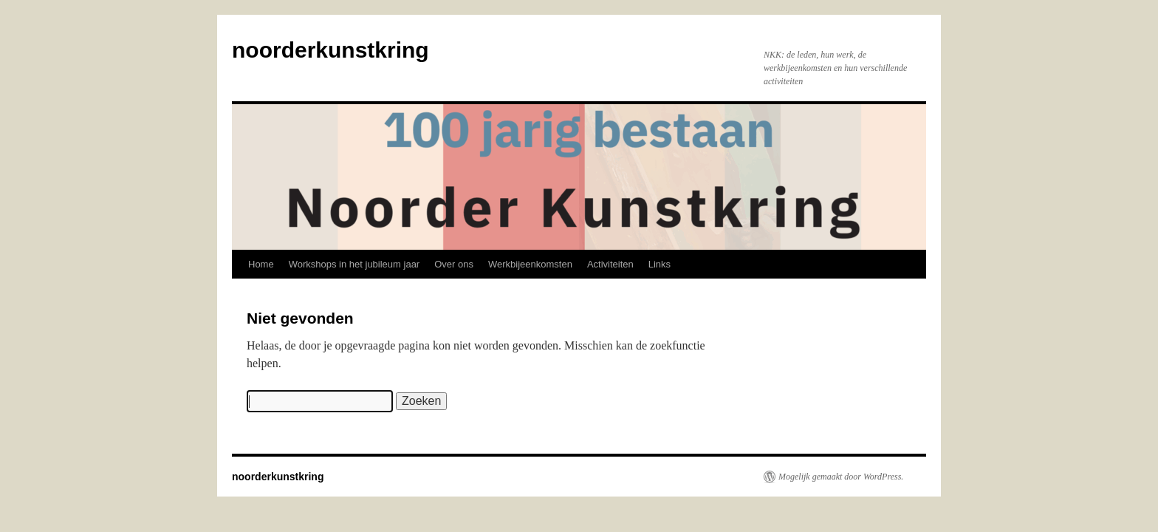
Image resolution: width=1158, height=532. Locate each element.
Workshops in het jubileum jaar (354, 264)
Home (261, 264)
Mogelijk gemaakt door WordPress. (840, 476)
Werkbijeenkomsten (530, 264)
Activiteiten (610, 264)
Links (659, 264)
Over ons (453, 264)
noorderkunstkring (330, 50)
